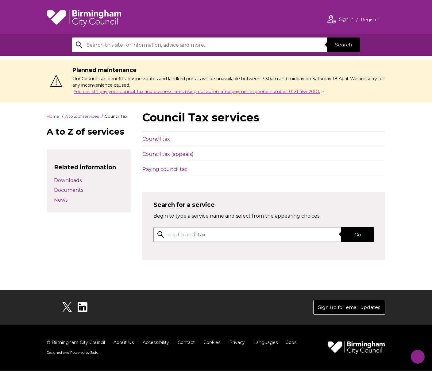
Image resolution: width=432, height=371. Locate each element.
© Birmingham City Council (76, 342)
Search (343, 45)
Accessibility (155, 342)
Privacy (235, 342)
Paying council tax (164, 169)
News (61, 200)
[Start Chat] (416, 355)
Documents (68, 190)
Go (357, 234)
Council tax (156, 139)
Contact (185, 342)
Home (53, 116)
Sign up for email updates (348, 307)
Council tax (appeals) (168, 154)
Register (370, 20)
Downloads (68, 180)
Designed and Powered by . (73, 353)
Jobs (290, 342)
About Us (123, 342)
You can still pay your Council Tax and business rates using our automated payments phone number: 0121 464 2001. (197, 91)
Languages (264, 342)
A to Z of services (82, 116)
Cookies (210, 342)
